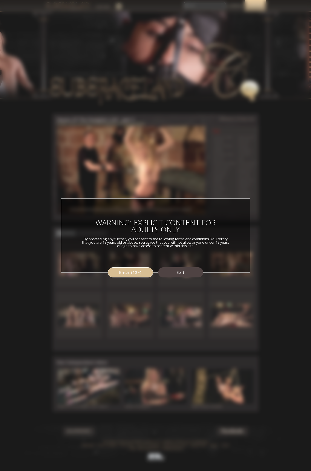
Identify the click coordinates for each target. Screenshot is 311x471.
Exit (181, 272)
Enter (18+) (130, 272)
